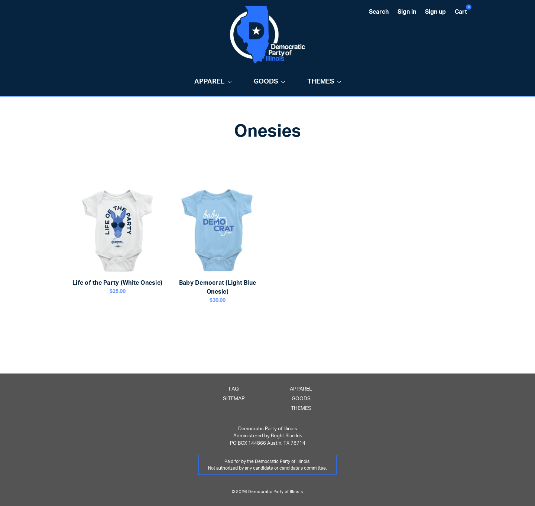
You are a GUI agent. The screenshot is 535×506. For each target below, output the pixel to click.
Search (379, 12)
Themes (324, 81)
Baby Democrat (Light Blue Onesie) (217, 287)
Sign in (407, 12)
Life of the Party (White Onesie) (117, 283)
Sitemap (234, 398)
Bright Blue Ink (286, 436)
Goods (269, 81)
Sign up (435, 12)
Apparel (212, 81)
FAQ (234, 389)
